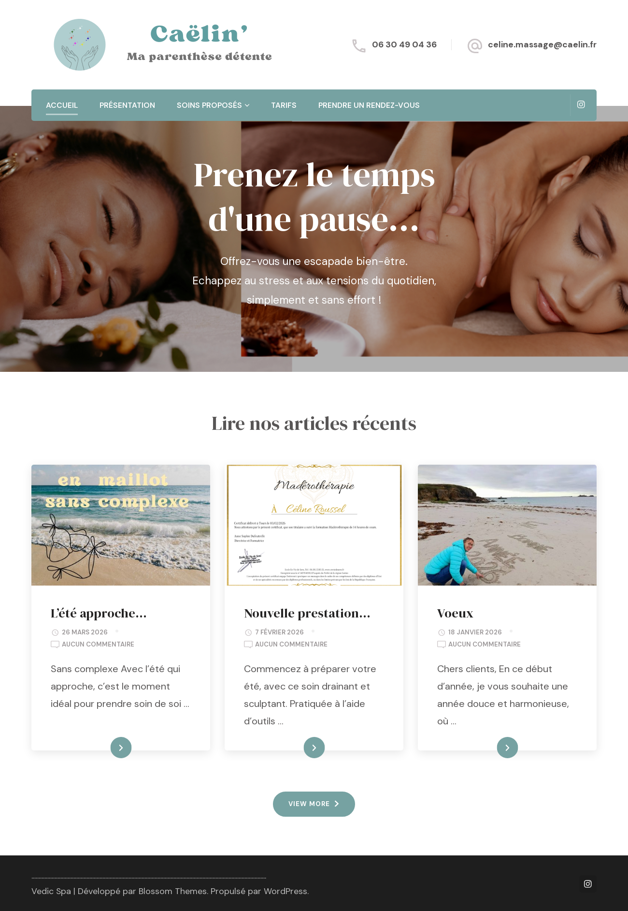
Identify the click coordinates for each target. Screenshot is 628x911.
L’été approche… (99, 613)
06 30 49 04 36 (404, 44)
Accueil (62, 105)
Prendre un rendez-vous (369, 105)
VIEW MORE (309, 804)
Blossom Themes (173, 891)
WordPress (285, 891)
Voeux (455, 613)
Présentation (127, 105)
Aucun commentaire (98, 644)
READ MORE (104, 748)
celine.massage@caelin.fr (542, 44)
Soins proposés (209, 105)
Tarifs (284, 105)
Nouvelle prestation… (307, 613)
